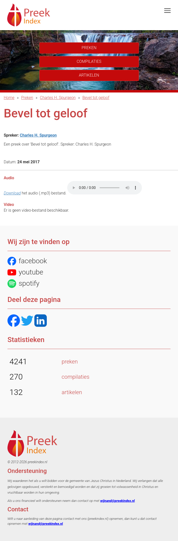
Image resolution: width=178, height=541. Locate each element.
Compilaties (89, 61)
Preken (27, 97)
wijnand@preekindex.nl (117, 501)
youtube (25, 272)
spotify (23, 283)
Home (9, 97)
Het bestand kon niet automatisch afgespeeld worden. (104, 187)
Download (12, 193)
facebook (27, 261)
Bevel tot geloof (95, 97)
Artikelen (89, 75)
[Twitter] (27, 321)
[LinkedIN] (40, 321)
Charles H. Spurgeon (57, 97)
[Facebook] (13, 321)
